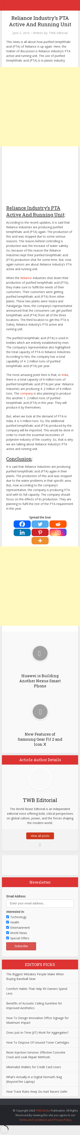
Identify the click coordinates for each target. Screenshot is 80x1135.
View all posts (40, 836)
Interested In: (15, 912)
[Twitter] (40, 524)
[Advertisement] (40, 106)
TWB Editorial (58, 33)
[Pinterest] (40, 532)
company (26, 393)
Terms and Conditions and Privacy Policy (45, 1120)
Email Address (16, 896)
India (64, 375)
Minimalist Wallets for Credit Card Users (33, 1067)
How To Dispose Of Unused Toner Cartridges (37, 1042)
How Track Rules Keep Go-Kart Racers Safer (36, 1092)
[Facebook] (22, 524)
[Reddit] (58, 524)
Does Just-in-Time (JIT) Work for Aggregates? (37, 1032)
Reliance (26, 278)
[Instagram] (58, 532)
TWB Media (43, 1110)
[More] (40, 540)
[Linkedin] (22, 532)
